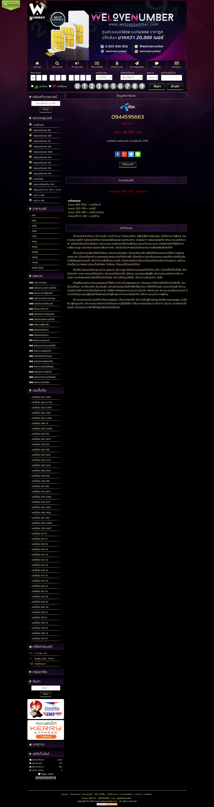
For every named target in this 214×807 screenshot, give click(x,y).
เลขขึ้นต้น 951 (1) (38, 617)
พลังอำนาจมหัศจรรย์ (41, 303)
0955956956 (104, 798)
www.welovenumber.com (106, 801)
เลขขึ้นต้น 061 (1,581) (40, 397)
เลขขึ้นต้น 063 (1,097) (40, 407)
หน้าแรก (64, 794)
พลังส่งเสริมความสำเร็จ (42, 319)
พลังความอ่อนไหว (39, 382)
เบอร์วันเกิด (36, 179)
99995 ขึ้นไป (36, 268)
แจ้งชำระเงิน (112, 794)
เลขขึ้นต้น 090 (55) (39, 481)
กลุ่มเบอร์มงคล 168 (40, 130)
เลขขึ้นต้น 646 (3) (38, 570)
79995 (33, 262)
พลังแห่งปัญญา (39, 335)
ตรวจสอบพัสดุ (126, 794)
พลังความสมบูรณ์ (39, 340)
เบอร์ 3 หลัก (36, 195)
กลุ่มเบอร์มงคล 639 (40, 157)
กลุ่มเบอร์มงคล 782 (40, 162)
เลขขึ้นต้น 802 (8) (38, 596)
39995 (33, 252)
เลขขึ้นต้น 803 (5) (38, 601)
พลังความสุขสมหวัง (40, 351)
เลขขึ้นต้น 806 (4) (38, 607)
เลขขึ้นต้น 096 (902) (40, 512)
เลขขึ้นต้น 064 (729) (40, 413)
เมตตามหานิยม (38, 282)
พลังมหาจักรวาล (38, 309)
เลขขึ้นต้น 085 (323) (39, 455)
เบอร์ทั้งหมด (36, 125)
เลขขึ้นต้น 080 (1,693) (40, 428)
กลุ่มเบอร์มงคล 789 (40, 168)
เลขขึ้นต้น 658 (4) (38, 586)
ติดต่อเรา (148, 794)
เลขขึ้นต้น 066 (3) (38, 423)
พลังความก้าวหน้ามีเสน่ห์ (42, 377)
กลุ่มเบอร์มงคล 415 (40, 141)
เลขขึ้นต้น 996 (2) (38, 633)
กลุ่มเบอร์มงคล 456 (40, 146)
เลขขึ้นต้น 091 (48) (39, 486)
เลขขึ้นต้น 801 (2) (38, 591)
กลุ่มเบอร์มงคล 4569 (41, 152)
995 (32, 215)
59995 (33, 257)
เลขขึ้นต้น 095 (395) (39, 507)
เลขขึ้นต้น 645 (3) (38, 565)
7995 (33, 236)
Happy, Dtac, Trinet (41, 658)
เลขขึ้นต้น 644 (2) (38, 559)
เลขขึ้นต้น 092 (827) (39, 491)
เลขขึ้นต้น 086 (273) (39, 460)
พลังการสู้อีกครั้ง (39, 324)
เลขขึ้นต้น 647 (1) (38, 575)
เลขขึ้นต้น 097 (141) (39, 518)
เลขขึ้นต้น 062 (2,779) (40, 402)
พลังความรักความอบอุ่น (42, 298)
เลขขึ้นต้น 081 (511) (39, 434)
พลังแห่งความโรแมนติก (42, 314)
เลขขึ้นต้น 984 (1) (38, 622)
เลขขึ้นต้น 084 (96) (39, 449)
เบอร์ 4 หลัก (37, 200)
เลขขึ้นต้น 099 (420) (40, 528)
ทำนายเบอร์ (87, 794)
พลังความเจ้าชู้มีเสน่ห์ (40, 293)
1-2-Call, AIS (38, 653)
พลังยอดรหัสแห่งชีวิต (41, 361)
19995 (33, 247)
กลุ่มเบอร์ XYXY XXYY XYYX (45, 189)
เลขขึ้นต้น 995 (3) (38, 628)
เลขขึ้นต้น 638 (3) (38, 544)
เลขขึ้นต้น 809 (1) (38, 612)
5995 (33, 231)
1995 (32, 220)
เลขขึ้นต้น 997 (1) (38, 638)
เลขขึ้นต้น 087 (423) (39, 465)
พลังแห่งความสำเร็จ (40, 372)
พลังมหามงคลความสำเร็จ (43, 288)
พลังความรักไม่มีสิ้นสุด (41, 366)
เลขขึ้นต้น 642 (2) (38, 554)
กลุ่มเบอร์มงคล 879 (40, 173)
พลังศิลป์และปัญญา (40, 356)
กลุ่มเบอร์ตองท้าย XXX (41, 184)
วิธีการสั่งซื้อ (100, 794)
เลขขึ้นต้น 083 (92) (39, 444)
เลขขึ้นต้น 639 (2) (38, 549)
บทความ (138, 794)
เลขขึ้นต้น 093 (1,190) (40, 497)
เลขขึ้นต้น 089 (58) (39, 476)
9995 (33, 241)
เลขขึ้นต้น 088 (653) (40, 470)
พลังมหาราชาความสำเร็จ (42, 345)
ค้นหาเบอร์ (75, 794)
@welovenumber (124, 798)
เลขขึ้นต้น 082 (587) (39, 439)
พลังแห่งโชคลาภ (39, 330)
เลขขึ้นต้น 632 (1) (38, 538)
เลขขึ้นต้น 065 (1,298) (40, 418)
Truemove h (37, 663)
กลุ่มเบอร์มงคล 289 (40, 135)
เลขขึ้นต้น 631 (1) (38, 533)
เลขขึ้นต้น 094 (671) (39, 502)
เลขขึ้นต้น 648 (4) (38, 580)
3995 (33, 226)
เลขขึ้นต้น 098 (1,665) (40, 523)
